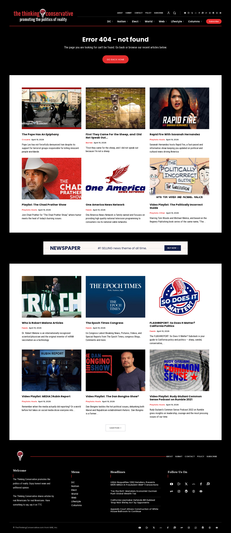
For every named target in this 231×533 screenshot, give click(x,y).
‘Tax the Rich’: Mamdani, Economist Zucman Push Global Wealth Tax (133, 492)
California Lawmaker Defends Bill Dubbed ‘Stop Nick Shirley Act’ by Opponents (132, 501)
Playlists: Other (157, 213)
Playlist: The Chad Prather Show (44, 205)
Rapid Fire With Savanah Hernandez (175, 134)
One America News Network (105, 205)
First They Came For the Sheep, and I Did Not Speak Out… (114, 136)
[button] (174, 12)
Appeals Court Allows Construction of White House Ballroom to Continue (134, 510)
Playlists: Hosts (157, 140)
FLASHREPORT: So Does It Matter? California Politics (172, 324)
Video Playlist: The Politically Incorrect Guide (176, 206)
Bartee (89, 143)
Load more (115, 428)
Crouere (26, 140)
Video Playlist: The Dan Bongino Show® (112, 396)
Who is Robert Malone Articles (42, 323)
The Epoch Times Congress (104, 323)
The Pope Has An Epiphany (40, 134)
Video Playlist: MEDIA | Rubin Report (46, 396)
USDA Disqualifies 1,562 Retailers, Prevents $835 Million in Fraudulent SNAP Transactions (134, 483)
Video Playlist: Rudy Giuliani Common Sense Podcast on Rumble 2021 (176, 397)
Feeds (89, 210)
